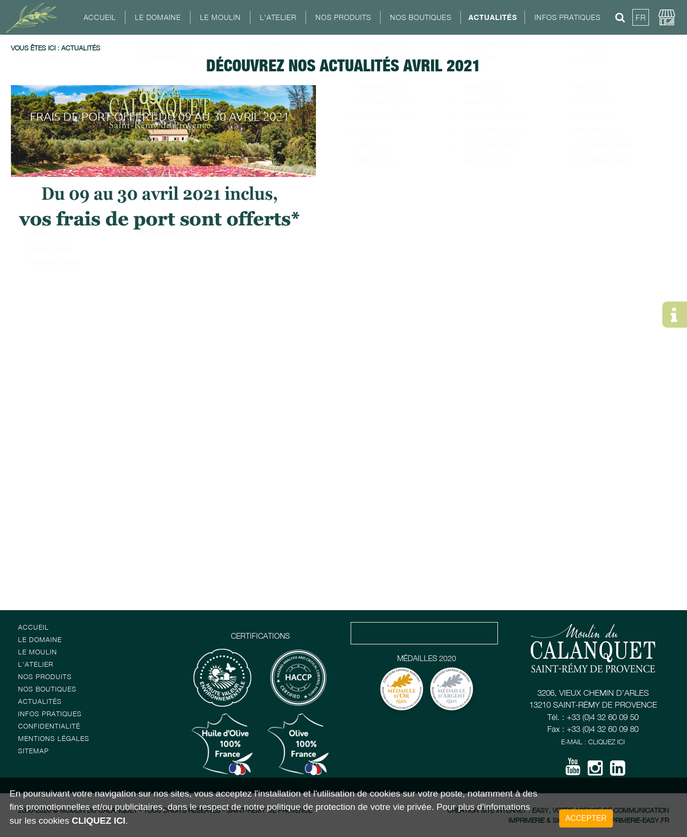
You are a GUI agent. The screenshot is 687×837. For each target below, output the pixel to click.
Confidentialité (49, 726)
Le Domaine (40, 639)
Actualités (492, 17)
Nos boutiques (47, 689)
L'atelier (35, 664)
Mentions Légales (53, 738)
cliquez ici (98, 821)
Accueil (100, 17)
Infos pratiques (50, 714)
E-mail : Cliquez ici (593, 742)
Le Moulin (37, 652)
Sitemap (33, 751)
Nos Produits (343, 17)
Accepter (586, 818)
